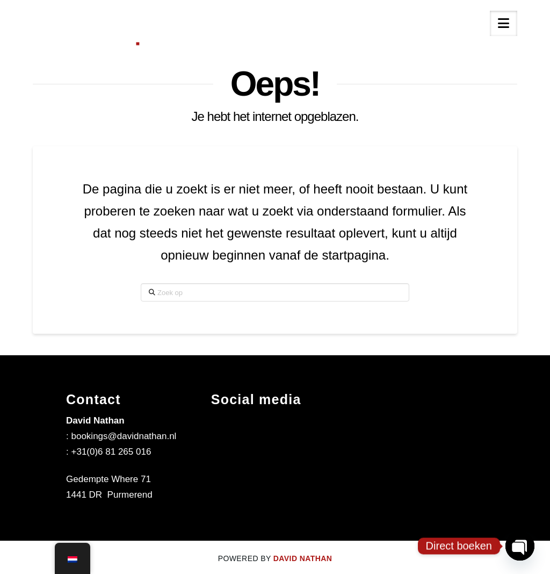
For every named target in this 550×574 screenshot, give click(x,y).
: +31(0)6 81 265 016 (108, 452)
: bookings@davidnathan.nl (121, 436)
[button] (503, 23)
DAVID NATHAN (302, 558)
